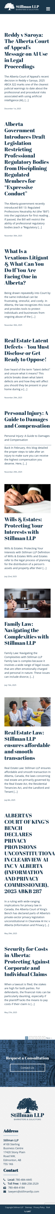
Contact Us (27, 1067)
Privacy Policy (39, 1207)
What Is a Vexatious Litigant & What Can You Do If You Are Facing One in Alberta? (26, 266)
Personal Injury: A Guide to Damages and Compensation (27, 419)
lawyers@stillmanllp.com (23, 1191)
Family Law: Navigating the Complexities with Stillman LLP (26, 633)
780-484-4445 (24, 1179)
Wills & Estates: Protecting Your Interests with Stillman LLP (23, 529)
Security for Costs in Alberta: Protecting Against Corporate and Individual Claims (27, 961)
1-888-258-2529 (29, 1183)
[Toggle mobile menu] (48, 9)
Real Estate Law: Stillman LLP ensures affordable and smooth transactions (27, 745)
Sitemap (28, 1207)
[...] (27, 100)
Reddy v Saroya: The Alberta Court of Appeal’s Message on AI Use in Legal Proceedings (26, 50)
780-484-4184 (16, 1187)
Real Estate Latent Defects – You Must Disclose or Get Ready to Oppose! (26, 350)
